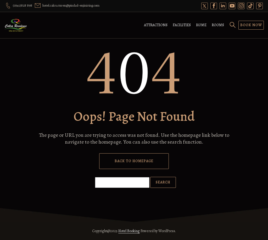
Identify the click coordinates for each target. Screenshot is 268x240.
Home (201, 25)
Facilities (182, 25)
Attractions (156, 25)
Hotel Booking (129, 230)
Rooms (218, 25)
